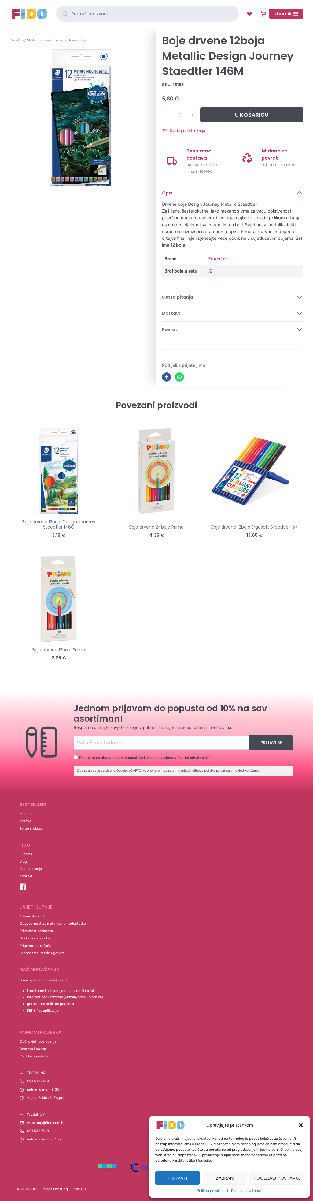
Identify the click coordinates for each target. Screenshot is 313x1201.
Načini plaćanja (32, 916)
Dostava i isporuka (35, 938)
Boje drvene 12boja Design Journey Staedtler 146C (58, 524)
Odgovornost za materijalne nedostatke (53, 923)
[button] (301, 1125)
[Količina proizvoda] (179, 114)
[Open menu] (286, 14)
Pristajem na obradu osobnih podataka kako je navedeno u (145, 757)
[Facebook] (166, 377)
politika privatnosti (218, 771)
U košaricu (251, 115)
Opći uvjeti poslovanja (38, 1041)
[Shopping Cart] (263, 14)
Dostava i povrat (33, 1049)
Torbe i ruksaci (31, 828)
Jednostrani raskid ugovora (42, 953)
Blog (23, 861)
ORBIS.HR (78, 1189)
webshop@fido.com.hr (45, 1122)
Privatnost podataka (36, 931)
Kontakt (26, 876)
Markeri (26, 813)
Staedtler (217, 259)
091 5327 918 (38, 1081)
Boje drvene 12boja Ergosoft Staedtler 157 (254, 527)
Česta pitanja (31, 869)
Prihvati (177, 1178)
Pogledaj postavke (277, 1178)
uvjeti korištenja (247, 771)
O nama (26, 854)
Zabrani (225, 1178)
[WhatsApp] (179, 377)
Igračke (25, 821)
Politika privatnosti (212, 1190)
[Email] (161, 743)
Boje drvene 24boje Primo (156, 527)
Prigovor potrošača (35, 945)
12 (210, 271)
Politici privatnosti (192, 757)
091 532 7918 (38, 1131)
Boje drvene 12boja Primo (58, 650)
